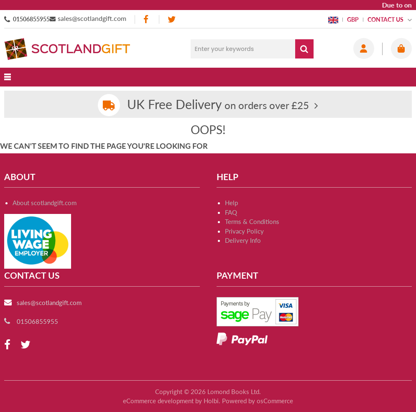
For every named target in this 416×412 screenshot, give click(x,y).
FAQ (231, 212)
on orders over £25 (218, 105)
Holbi (211, 400)
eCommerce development (158, 400)
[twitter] (171, 19)
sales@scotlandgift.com (92, 18)
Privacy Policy (244, 231)
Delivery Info (243, 240)
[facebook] (147, 19)
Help (231, 202)
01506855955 (31, 19)
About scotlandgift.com (45, 202)
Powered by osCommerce (257, 400)
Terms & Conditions (252, 221)
